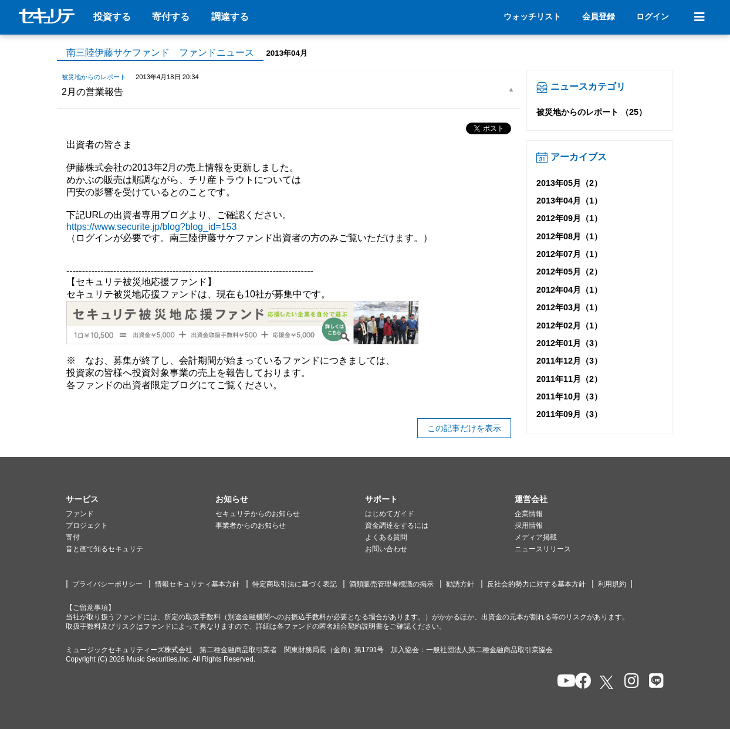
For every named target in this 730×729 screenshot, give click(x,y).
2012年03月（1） (569, 307)
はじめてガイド (389, 514)
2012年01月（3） (569, 343)
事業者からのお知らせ (250, 525)
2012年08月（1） (569, 236)
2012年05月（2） (569, 271)
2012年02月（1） (569, 325)
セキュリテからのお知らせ (257, 514)
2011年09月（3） (569, 414)
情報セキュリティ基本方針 (197, 584)
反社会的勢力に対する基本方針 (536, 584)
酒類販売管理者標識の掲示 (391, 584)
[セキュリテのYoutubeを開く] (561, 682)
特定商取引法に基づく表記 (294, 584)
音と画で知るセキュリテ (104, 549)
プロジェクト (87, 525)
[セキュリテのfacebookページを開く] (579, 682)
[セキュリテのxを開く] (607, 682)
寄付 (73, 537)
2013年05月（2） (569, 183)
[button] (140, 499)
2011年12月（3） (569, 360)
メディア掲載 (536, 537)
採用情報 (529, 525)
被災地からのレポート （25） (591, 112)
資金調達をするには (396, 525)
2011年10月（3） (569, 396)
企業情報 (529, 514)
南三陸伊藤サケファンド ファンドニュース (160, 52)
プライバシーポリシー (107, 584)
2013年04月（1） (569, 200)
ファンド (80, 514)
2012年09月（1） (569, 218)
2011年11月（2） (569, 379)
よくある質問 (386, 537)
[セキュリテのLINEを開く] (653, 682)
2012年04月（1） (569, 289)
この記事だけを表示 (464, 428)
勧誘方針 (460, 584)
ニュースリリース (543, 549)
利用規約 (612, 584)
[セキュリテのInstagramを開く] (628, 682)
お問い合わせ (386, 549)
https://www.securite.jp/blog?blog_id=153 (151, 227)
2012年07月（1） (569, 254)
